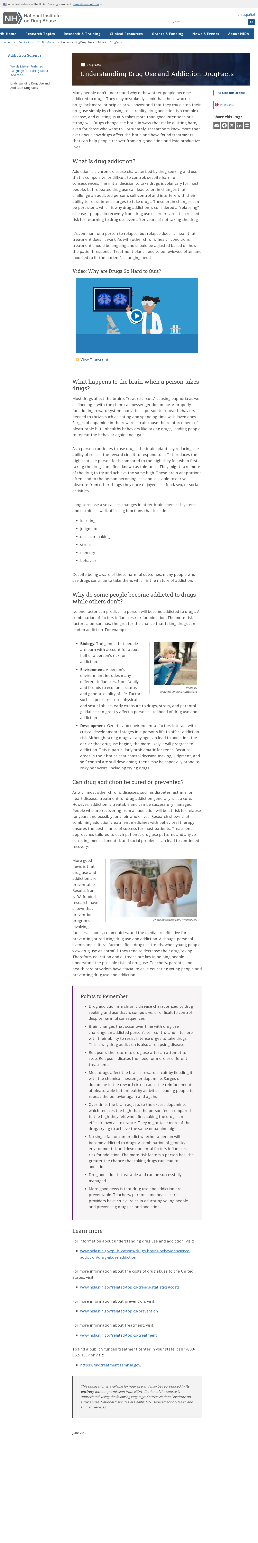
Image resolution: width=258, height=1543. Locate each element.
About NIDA (243, 34)
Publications (26, 42)
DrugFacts (48, 42)
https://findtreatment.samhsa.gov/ (112, 1364)
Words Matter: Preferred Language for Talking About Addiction (29, 70)
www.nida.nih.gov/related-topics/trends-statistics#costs (131, 1286)
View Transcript (92, 359)
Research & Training (86, 34)
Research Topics (44, 34)
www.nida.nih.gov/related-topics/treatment (119, 1334)
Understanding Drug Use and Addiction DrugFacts (30, 85)
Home (15, 34)
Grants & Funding (172, 34)
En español (226, 105)
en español (246, 14)
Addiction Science (25, 55)
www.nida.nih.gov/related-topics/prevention (120, 1310)
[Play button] (136, 316)
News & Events (210, 34)
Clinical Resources (130, 34)
